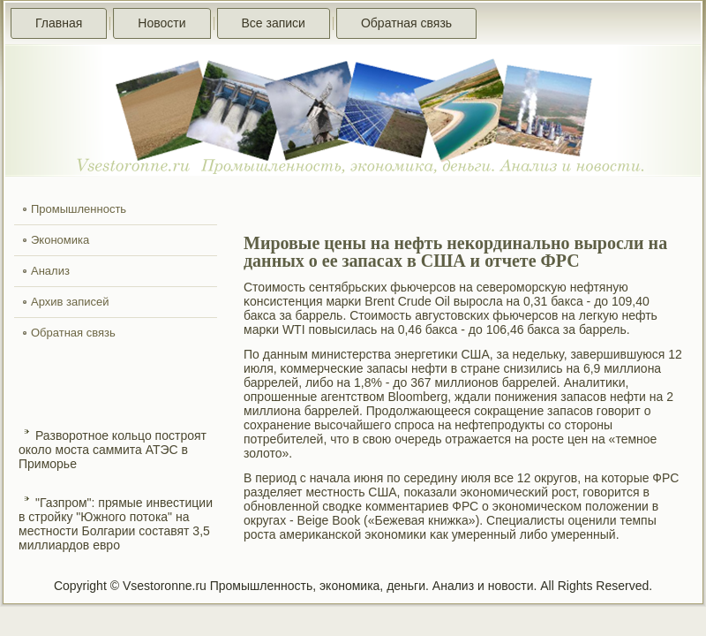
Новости (161, 23)
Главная (58, 23)
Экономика (60, 239)
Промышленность (78, 209)
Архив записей (70, 301)
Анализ (50, 270)
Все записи (273, 23)
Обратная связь (406, 23)
